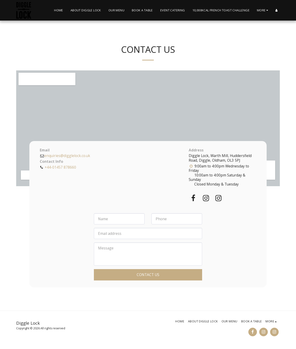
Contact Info (51, 161)
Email (45, 150)
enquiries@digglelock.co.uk (65, 155)
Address (196, 150)
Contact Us (148, 274)
